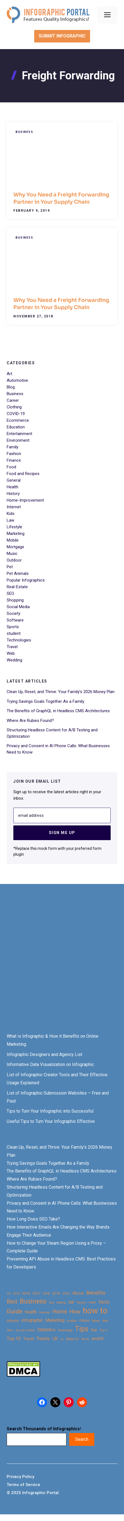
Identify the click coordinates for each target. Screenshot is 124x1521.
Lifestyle (14, 526)
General (14, 480)
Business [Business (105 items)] (33, 1301)
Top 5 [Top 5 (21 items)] (104, 1330)
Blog (11, 387)
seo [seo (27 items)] (105, 1320)
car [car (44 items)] (71, 1302)
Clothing (14, 407)
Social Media (18, 606)
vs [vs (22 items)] (62, 1339)
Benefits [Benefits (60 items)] (95, 1293)
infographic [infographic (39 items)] (32, 1320)
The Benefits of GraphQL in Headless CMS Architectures (58, 710)
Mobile (13, 540)
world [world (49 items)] (97, 1338)
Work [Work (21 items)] (85, 1339)
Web (11, 653)
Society (13, 613)
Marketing (15, 533)
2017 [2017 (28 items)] (36, 1293)
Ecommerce (18, 420)
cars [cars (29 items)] (92, 1302)
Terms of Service (23, 1484)
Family (12, 446)
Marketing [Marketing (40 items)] (55, 1320)
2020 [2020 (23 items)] (66, 1293)
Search (81, 1439)
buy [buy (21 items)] (51, 1302)
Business (24, 131)
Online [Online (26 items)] (84, 1320)
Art (9, 373)
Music (12, 553)
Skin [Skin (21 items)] (10, 1330)
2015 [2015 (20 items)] (16, 1293)
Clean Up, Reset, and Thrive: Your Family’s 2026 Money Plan (61, 691)
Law (10, 520)
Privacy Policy (20, 1476)
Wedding (14, 660)
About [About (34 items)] (78, 1293)
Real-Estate (17, 586)
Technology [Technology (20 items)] (65, 1330)
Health (12, 486)
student (14, 633)
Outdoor (14, 560)
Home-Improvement (25, 500)
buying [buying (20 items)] (61, 1302)
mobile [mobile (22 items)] (72, 1321)
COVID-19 (16, 413)
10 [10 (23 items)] (9, 1293)
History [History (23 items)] (44, 1312)
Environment (18, 440)
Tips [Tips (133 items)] (81, 1329)
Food (11, 466)
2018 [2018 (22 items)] (46, 1293)
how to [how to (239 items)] (95, 1311)
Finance (14, 460)
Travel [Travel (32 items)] (28, 1338)
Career (13, 400)
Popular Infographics (26, 580)
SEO (10, 593)
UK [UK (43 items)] (55, 1338)
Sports (13, 626)
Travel (12, 646)
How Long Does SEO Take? (33, 1219)
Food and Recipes (23, 473)
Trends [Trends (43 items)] (43, 1338)
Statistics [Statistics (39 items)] (46, 1329)
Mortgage (15, 546)
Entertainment (19, 433)
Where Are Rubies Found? (30, 720)
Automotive (17, 380)
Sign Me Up (62, 832)
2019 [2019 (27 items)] (56, 1293)
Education (16, 427)
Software (15, 620)
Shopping (15, 600)
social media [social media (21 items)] (25, 1330)
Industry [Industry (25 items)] (13, 1321)
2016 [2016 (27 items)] (26, 1293)
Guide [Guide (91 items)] (15, 1311)
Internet (14, 506)
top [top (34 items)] (94, 1330)
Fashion (14, 453)
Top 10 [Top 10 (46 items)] (14, 1338)
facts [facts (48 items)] (104, 1302)
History (13, 493)
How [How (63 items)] (75, 1311)
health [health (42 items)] (31, 1312)
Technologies (19, 640)
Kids (10, 513)
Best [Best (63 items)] (12, 1301)
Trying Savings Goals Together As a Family (45, 701)
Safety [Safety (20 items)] (96, 1321)
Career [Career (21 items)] (81, 1302)
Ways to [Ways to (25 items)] (72, 1339)
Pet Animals (18, 573)
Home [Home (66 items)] (59, 1311)
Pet (10, 566)
